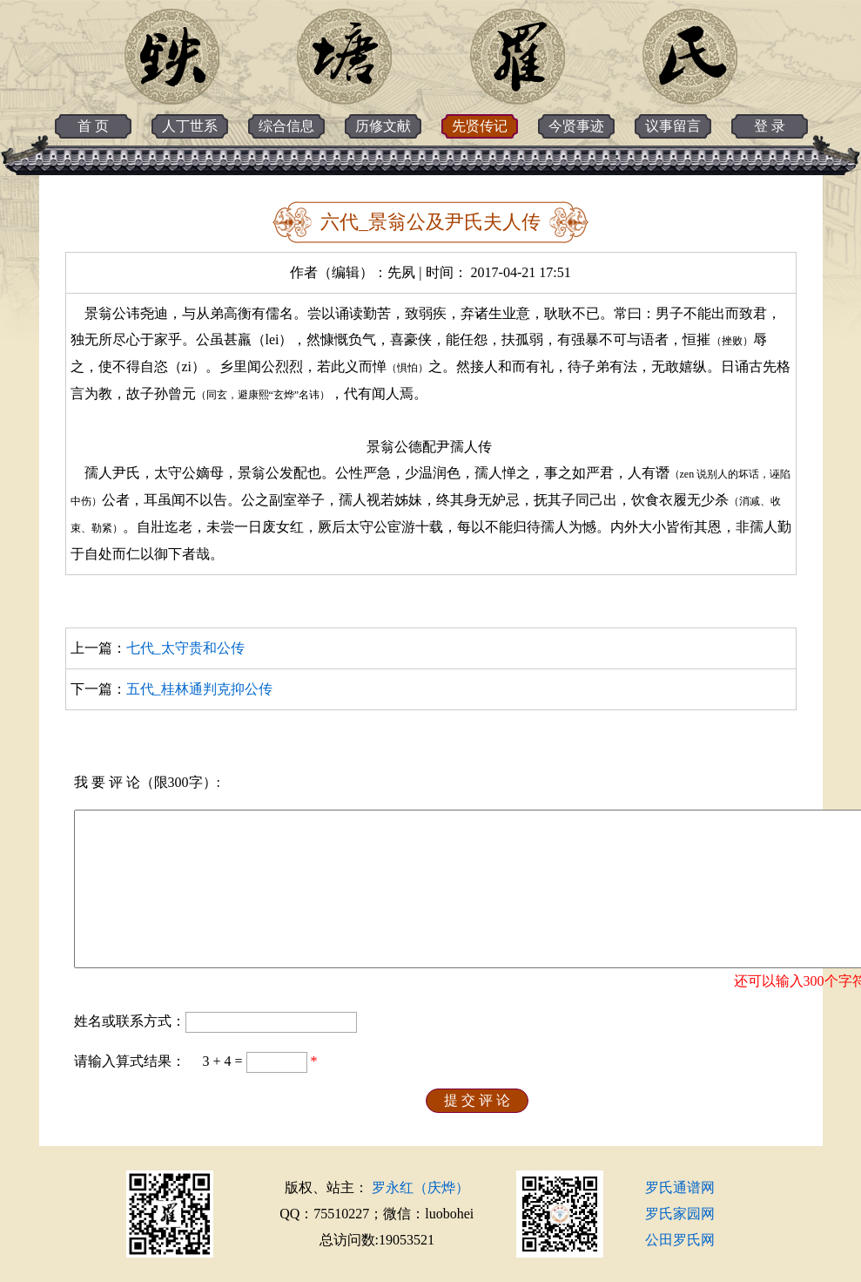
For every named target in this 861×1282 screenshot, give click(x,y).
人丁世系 (190, 126)
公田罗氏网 (680, 1239)
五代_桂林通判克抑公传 (199, 689)
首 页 (93, 126)
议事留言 (673, 126)
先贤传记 (480, 126)
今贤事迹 (576, 126)
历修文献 (383, 126)
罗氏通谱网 (680, 1187)
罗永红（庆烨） (420, 1187)
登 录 (769, 126)
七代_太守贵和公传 (185, 648)
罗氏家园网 (680, 1213)
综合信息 (286, 126)
